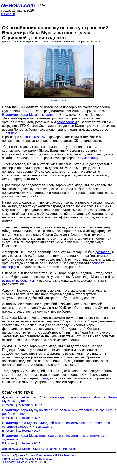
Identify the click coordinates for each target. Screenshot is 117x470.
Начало (7, 455)
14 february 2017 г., (30, 443)
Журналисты (51, 448)
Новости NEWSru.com (19, 462)
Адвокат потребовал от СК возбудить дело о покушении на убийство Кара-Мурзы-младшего (59, 399)
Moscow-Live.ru (58, 100)
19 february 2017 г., (30, 417)
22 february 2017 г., (30, 405)
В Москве (28, 458)
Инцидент (69, 448)
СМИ (36, 448)
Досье (19, 455)
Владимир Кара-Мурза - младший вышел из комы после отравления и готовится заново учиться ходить (56, 424)
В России (8, 14)
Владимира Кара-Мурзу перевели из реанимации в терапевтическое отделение (55, 437)
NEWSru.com (18, 5)
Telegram (70, 455)
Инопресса (44, 458)
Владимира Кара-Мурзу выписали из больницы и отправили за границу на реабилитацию (59, 412)
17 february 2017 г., (30, 430)
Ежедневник (44, 455)
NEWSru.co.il (10, 458)
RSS (58, 455)
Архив (30, 455)
